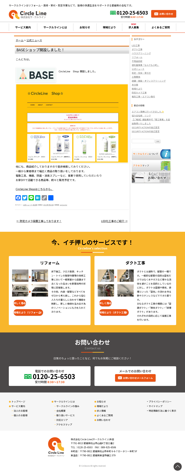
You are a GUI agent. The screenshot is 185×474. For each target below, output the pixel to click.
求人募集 (133, 27)
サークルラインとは (55, 27)
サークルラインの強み (67, 406)
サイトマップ (155, 406)
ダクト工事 (137, 49)
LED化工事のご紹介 (114, 221)
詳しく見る (20, 303)
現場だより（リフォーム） (28, 312)
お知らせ (85, 27)
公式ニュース (27, 205)
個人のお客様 (20, 415)
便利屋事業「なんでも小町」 (145, 65)
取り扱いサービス (65, 415)
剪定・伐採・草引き (141, 72)
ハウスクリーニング (141, 53)
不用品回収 (137, 61)
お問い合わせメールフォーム (138, 378)
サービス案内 (23, 27)
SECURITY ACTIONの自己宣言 (146, 127)
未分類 (35, 205)
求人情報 (101, 410)
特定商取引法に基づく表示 (162, 410)
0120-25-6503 (132, 12)
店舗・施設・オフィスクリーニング (149, 80)
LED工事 (136, 45)
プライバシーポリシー (160, 401)
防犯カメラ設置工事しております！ (39, 221)
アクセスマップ (64, 424)
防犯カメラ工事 (139, 92)
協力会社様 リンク (141, 115)
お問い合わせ (166, 13)
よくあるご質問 (160, 27)
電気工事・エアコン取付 (143, 96)
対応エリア (62, 420)
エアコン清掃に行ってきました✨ (148, 111)
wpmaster (63, 205)
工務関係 (136, 76)
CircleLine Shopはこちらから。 (34, 189)
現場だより (109, 27)
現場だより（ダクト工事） (114, 312)
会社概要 (61, 410)
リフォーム (137, 57)
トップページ (18, 401)
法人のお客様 (20, 410)
